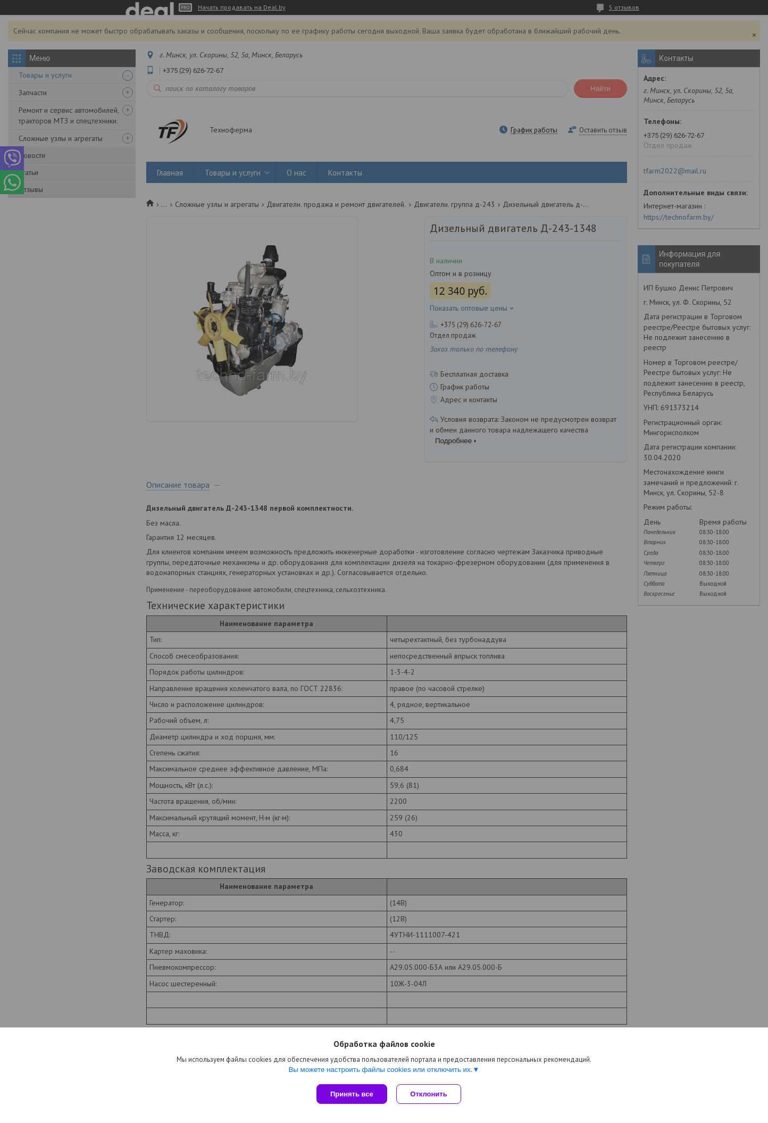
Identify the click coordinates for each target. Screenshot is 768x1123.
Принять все (351, 1094)
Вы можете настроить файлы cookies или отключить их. (380, 1071)
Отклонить (430, 1094)
